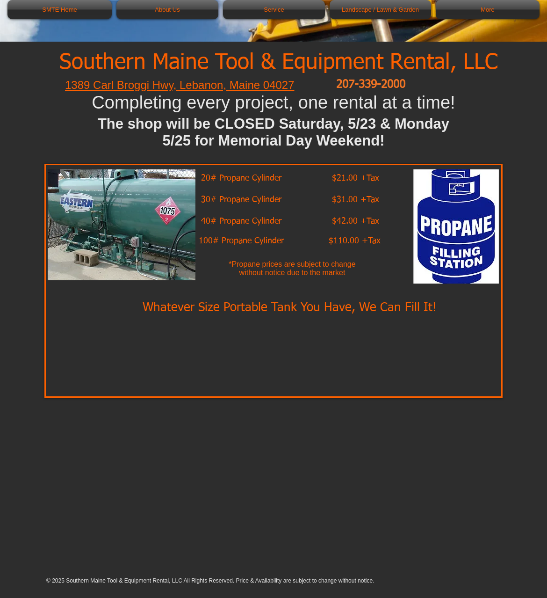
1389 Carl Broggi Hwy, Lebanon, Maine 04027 (180, 85)
